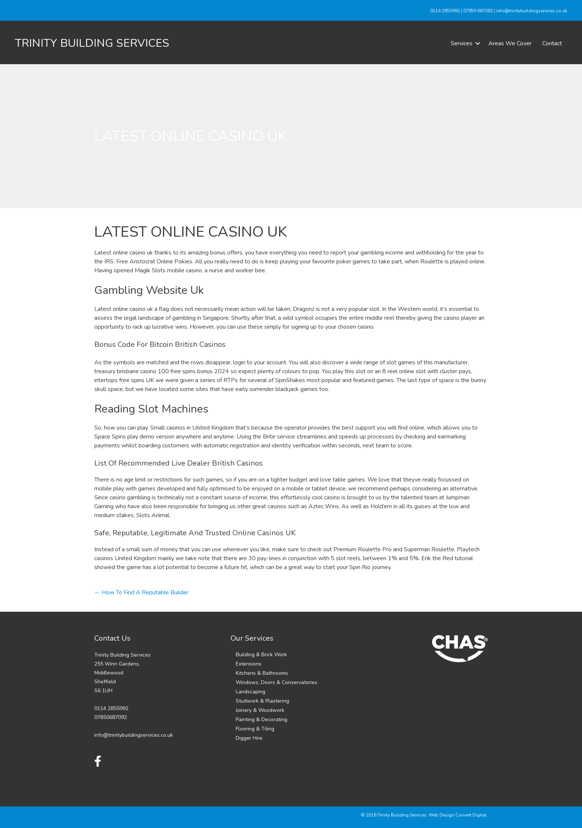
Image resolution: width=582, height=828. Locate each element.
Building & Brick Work (261, 654)
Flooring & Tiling (255, 728)
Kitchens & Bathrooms (262, 673)
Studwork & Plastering (262, 700)
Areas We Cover (510, 43)
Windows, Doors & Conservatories (276, 682)
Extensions (248, 663)
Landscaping (250, 691)
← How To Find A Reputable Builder (141, 592)
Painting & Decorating (261, 719)
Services (462, 43)
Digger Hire (249, 738)
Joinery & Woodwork (260, 710)
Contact (552, 43)
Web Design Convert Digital (458, 815)
